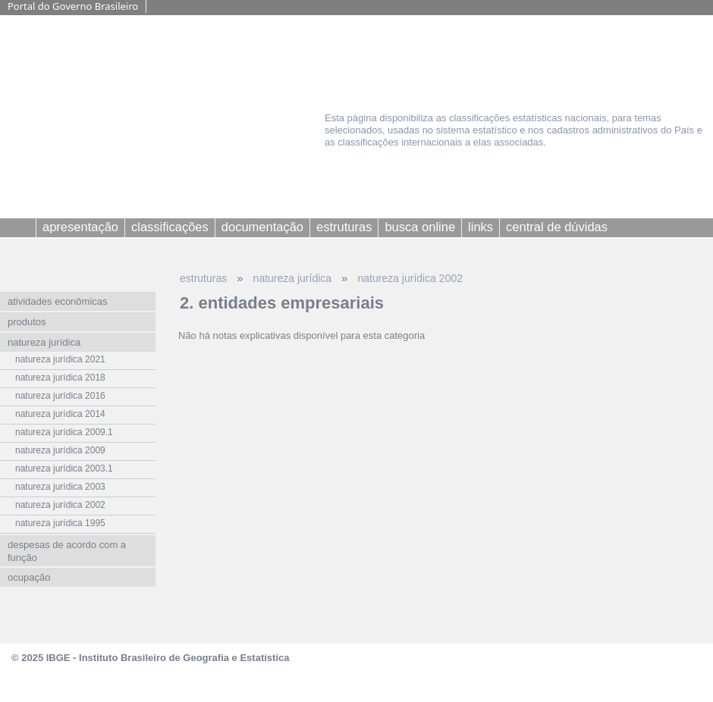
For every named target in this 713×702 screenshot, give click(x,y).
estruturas (203, 278)
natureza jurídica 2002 (410, 278)
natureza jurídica (292, 278)
